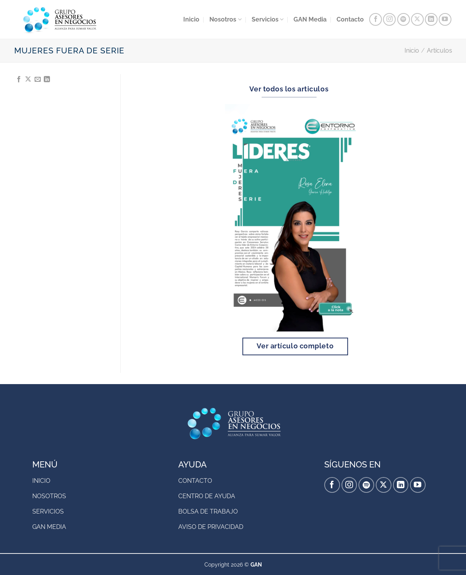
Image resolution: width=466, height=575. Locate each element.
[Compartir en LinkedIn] (47, 79)
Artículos (439, 50)
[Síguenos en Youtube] (445, 19)
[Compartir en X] (28, 79)
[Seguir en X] (417, 19)
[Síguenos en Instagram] (389, 19)
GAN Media (310, 19)
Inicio (191, 19)
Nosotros (225, 19)
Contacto (350, 19)
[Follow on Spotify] (403, 19)
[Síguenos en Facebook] (375, 19)
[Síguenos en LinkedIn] (431, 19)
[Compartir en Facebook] (19, 79)
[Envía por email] (38, 79)
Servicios (268, 19)
